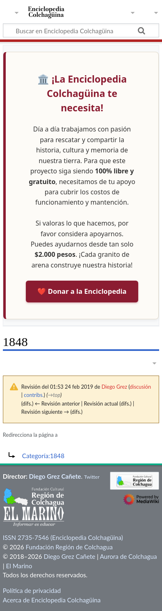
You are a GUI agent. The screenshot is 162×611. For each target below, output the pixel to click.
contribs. (33, 395)
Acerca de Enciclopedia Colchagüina (52, 600)
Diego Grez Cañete (55, 476)
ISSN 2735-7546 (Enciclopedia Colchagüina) (63, 537)
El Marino (19, 565)
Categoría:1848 (43, 455)
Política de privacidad (32, 590)
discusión (140, 386)
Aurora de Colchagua (128, 556)
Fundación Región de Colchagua (68, 547)
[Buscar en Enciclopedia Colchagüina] (81, 30)
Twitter (92, 477)
